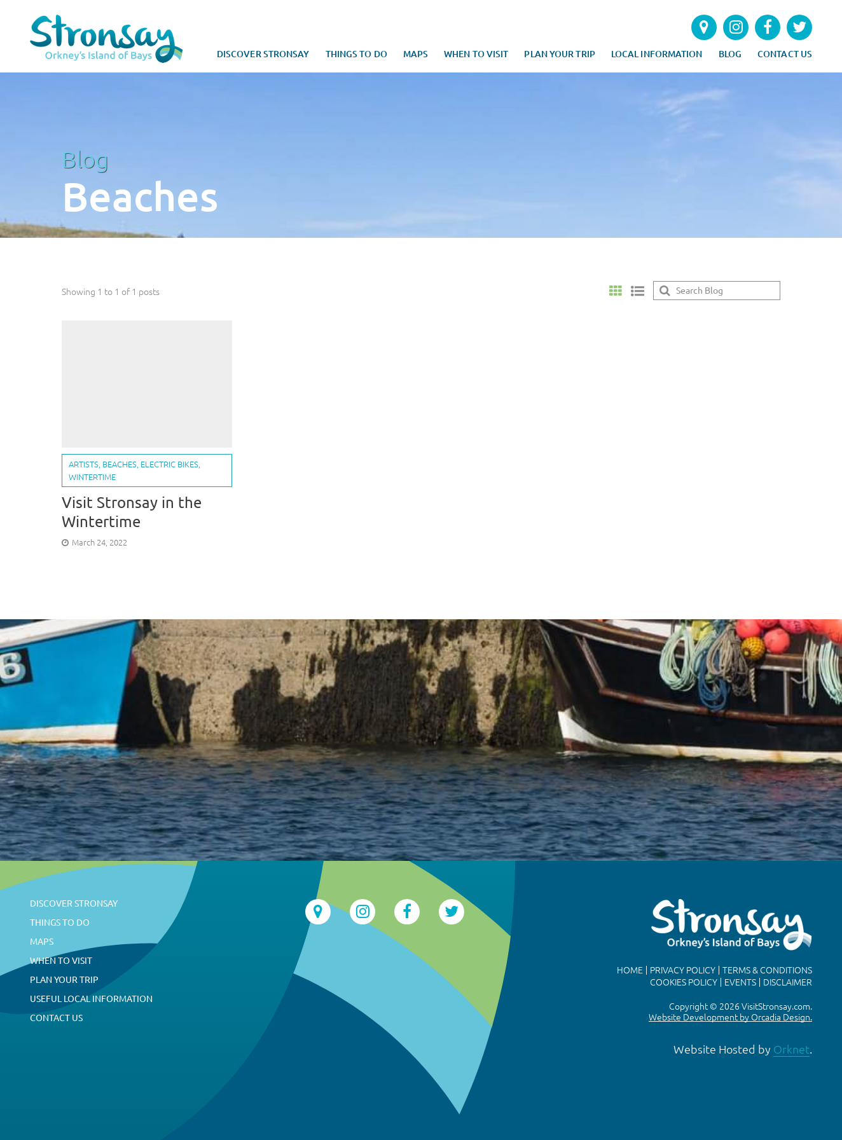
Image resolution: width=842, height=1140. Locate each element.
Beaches (119, 464)
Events (740, 982)
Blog (730, 54)
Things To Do (356, 54)
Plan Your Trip (559, 54)
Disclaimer (787, 982)
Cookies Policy (683, 982)
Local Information (657, 54)
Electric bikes (169, 464)
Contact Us (784, 54)
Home (630, 970)
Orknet (791, 1049)
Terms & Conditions (767, 970)
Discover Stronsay (263, 54)
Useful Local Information (91, 998)
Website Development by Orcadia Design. (730, 1017)
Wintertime (92, 476)
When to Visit (476, 54)
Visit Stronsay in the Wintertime (132, 512)
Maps (415, 54)
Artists (84, 464)
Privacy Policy (682, 970)
